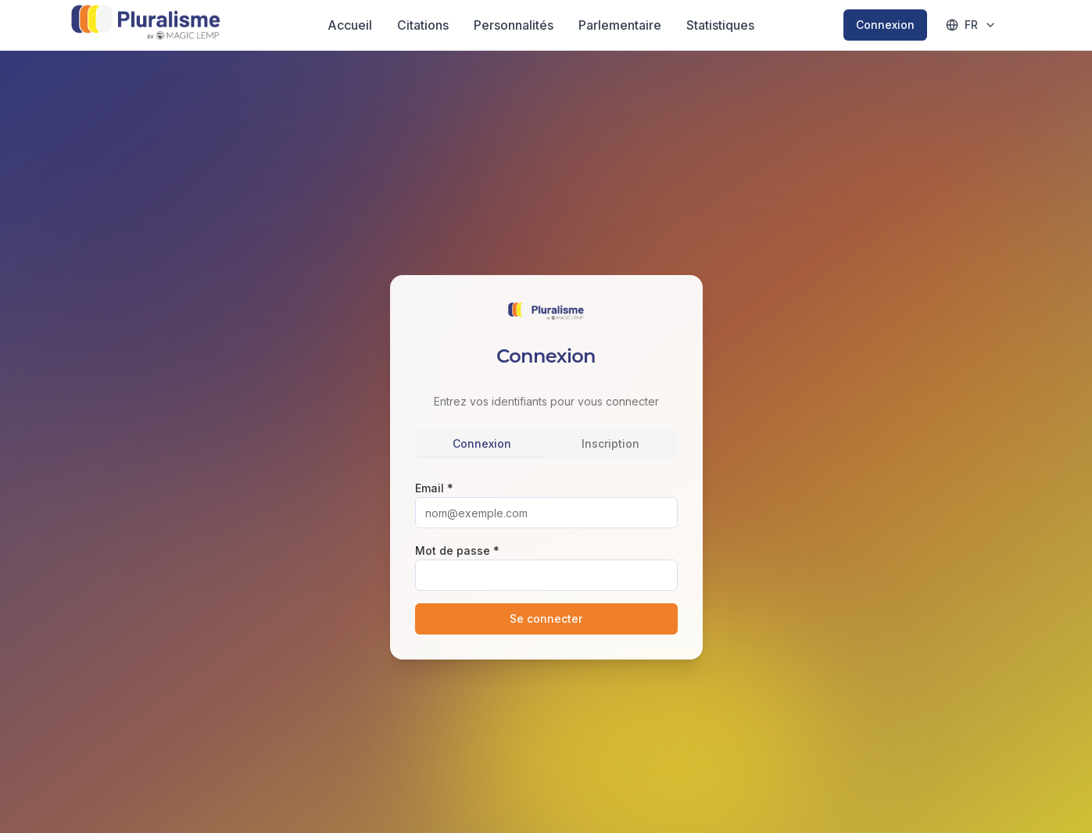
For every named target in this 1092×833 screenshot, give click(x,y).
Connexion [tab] (482, 443)
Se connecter (546, 618)
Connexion (885, 24)
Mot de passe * (457, 550)
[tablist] (546, 443)
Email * (434, 488)
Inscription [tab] (610, 443)
